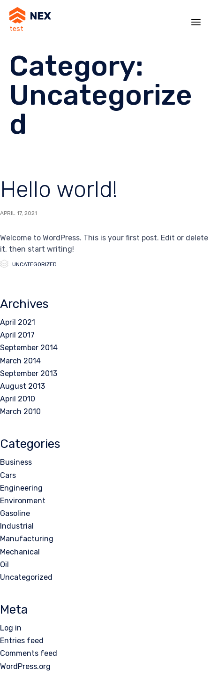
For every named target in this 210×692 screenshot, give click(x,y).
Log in (11, 627)
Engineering (21, 488)
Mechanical (20, 551)
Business (16, 462)
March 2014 (20, 360)
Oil (4, 564)
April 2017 (17, 335)
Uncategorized (34, 264)
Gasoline (15, 513)
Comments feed (28, 653)
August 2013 (22, 386)
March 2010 (20, 411)
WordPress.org (25, 666)
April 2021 (17, 322)
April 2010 (17, 398)
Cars (8, 475)
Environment (22, 500)
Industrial (17, 526)
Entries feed (22, 640)
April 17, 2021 (18, 213)
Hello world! (58, 189)
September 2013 (28, 373)
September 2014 (29, 347)
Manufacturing (26, 538)
